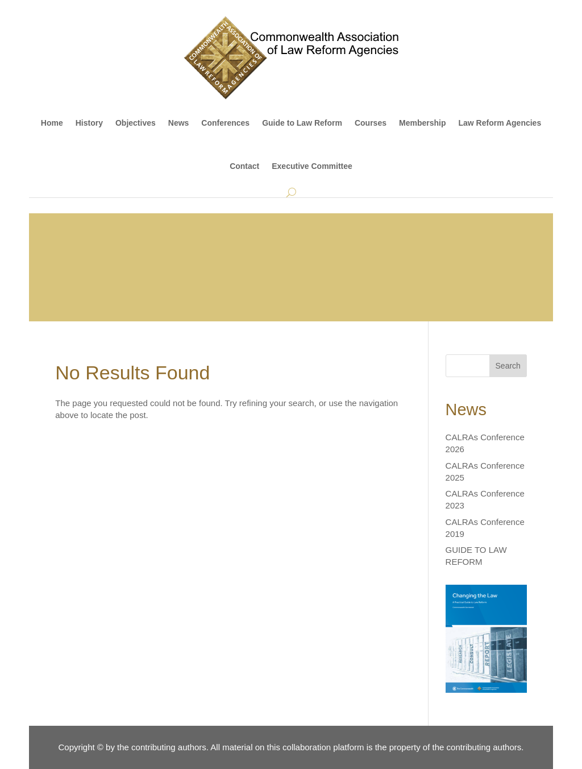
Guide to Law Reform (302, 122)
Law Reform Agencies (499, 122)
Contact (244, 166)
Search (508, 365)
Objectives (135, 122)
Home (52, 122)
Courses (370, 122)
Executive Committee (312, 166)
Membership (422, 122)
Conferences (225, 122)
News (178, 122)
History (89, 122)
